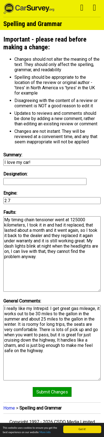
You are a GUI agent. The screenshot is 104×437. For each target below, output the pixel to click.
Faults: (9, 212)
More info (45, 432)
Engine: (10, 193)
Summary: (12, 154)
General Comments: (22, 301)
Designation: (15, 174)
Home (9, 408)
